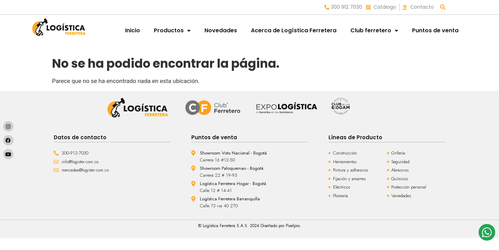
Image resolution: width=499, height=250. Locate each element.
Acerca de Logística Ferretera (293, 30)
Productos (172, 30)
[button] (443, 7)
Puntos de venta (435, 30)
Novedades (220, 30)
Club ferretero (374, 30)
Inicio (132, 30)
